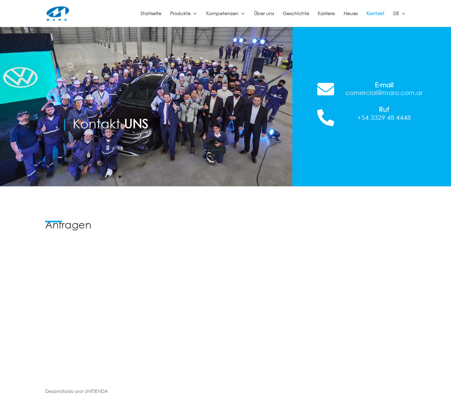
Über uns (264, 13)
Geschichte (296, 13)
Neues (351, 13)
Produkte (180, 13)
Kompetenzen (222, 13)
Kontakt (375, 13)
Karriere (326, 13)
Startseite (150, 13)
